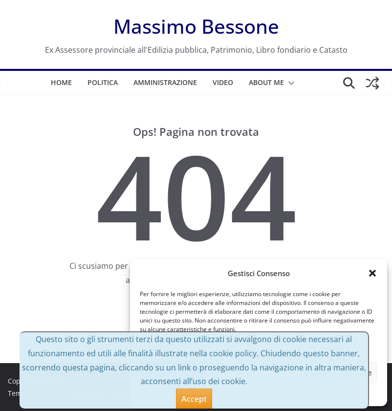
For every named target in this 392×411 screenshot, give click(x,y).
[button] (372, 273)
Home (61, 82)
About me (266, 82)
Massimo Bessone (196, 26)
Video (223, 82)
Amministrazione (165, 82)
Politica (102, 82)
